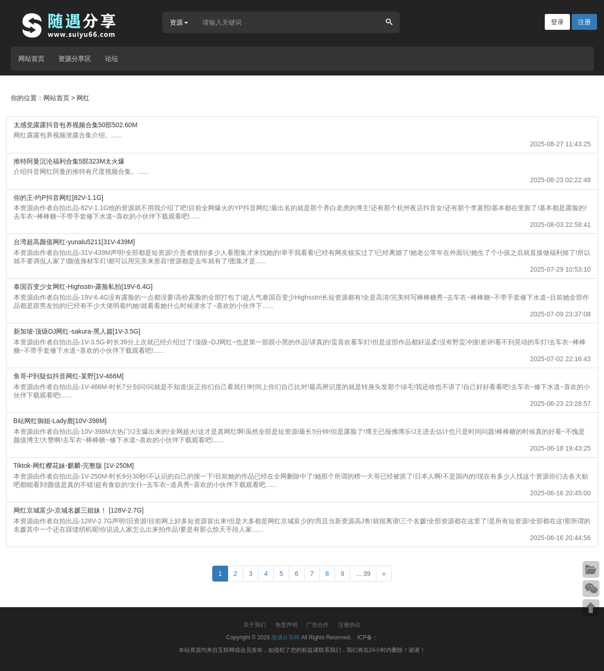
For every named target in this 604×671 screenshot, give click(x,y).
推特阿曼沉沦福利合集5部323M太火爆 (69, 161)
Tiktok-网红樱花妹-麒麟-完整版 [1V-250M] (74, 465)
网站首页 (31, 58)
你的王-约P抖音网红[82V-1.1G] (59, 197)
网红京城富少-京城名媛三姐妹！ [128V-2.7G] (79, 510)
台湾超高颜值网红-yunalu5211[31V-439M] (74, 242)
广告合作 (317, 625)
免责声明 (286, 625)
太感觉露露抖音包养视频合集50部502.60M (76, 125)
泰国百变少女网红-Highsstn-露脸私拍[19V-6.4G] (83, 286)
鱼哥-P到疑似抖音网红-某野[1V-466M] (69, 376)
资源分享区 (74, 58)
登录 (557, 22)
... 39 (363, 573)
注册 (584, 22)
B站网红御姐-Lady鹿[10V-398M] (60, 421)
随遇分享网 (285, 637)
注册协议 (349, 625)
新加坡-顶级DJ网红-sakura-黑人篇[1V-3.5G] (77, 331)
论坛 (111, 58)
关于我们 (254, 625)
